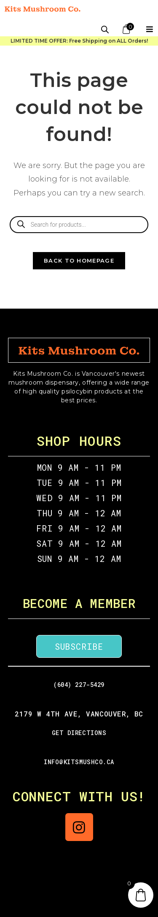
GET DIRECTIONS (79, 733)
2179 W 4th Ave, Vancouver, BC (79, 713)
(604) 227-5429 (79, 685)
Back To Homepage (79, 260)
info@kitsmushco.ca (79, 762)
